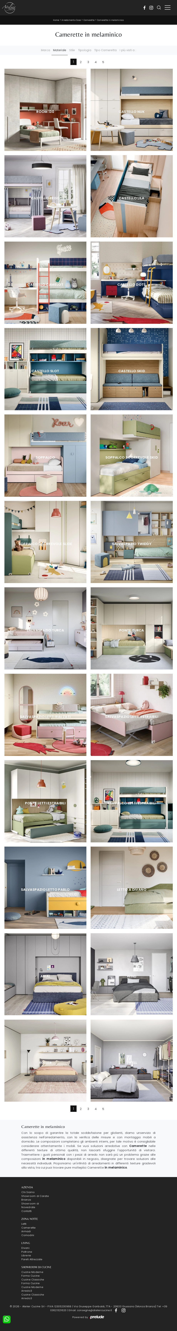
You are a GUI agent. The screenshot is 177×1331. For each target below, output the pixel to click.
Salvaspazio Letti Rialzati (45, 717)
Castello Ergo (45, 198)
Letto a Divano (131, 889)
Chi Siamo (28, 1192)
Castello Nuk (132, 112)
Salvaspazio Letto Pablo (45, 889)
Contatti (26, 1211)
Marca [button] (45, 50)
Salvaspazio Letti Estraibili (131, 717)
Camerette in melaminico (110, 20)
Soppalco (45, 457)
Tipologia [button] (84, 50)
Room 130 (45, 112)
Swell (131, 1063)
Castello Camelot (45, 284)
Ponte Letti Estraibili (45, 803)
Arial (45, 976)
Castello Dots (131, 284)
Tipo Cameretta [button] (105, 50)
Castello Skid (131, 371)
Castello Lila (131, 198)
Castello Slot (45, 371)
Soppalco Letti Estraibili (132, 803)
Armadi (26, 1231)
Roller (45, 1063)
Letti (23, 1224)
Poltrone (26, 1252)
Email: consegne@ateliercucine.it (90, 1310)
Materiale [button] (59, 50)
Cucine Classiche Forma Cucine (32, 1281)
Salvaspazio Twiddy (131, 544)
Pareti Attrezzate (31, 1259)
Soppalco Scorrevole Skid (131, 457)
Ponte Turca (131, 630)
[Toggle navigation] (167, 7)
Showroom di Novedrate (30, 1205)
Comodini (27, 1235)
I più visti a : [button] (128, 50)
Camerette (88, 20)
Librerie (26, 1255)
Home (56, 20)
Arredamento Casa (71, 20)
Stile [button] (72, 50)
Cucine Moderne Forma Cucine (32, 1274)
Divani (25, 1248)
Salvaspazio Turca (45, 630)
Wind (131, 976)
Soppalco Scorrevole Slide (45, 544)
